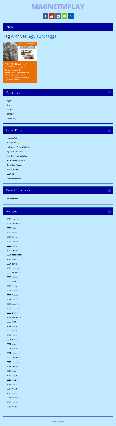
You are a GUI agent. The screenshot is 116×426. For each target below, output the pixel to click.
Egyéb (9, 100)
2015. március (12, 407)
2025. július (11, 228)
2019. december (13, 362)
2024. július (11, 259)
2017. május (12, 389)
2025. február (12, 242)
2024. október (12, 250)
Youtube (52, 16)
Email (64, 16)
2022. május (12, 331)
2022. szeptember (14, 317)
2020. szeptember (14, 358)
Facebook (45, 16)
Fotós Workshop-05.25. (16, 161)
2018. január (12, 384)
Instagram (58, 16)
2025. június (12, 232)
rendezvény (29, 43)
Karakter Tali (12, 138)
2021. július (11, 344)
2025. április (12, 237)
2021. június (12, 349)
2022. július (11, 322)
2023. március (12, 291)
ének (21, 43)
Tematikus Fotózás (14, 165)
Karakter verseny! (14, 178)
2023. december (13, 268)
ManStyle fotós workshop (17, 156)
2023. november (13, 273)
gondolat (10, 114)
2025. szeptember (14, 224)
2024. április (12, 264)
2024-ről (10, 174)
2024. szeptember (14, 255)
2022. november (13, 309)
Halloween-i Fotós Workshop (18, 147)
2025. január (12, 246)
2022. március (12, 335)
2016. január (12, 393)
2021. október (12, 340)
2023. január (12, 299)
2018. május (12, 375)
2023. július (11, 282)
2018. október (12, 366)
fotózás (10, 109)
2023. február (12, 295)
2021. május (12, 353)
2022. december (13, 304)
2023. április (12, 286)
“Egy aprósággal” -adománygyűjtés (16, 65)
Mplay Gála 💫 (13, 143)
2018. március (12, 380)
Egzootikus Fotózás (15, 152)
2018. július (11, 371)
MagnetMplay (58, 6)
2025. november (13, 219)
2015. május (12, 402)
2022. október (12, 313)
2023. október (12, 277)
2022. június (12, 326)
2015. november (13, 398)
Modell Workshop (14, 169)
